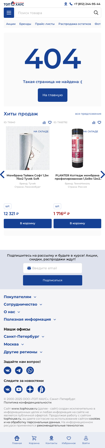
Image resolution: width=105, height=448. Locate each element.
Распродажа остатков (74, 24)
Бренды (25, 24)
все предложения (88, 113)
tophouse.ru (12, 418)
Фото (98, 24)
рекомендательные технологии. (60, 425)
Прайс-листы (45, 24)
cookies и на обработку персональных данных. (52, 420)
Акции (11, 24)
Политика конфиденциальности (27, 402)
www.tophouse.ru (24, 408)
